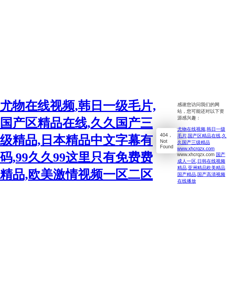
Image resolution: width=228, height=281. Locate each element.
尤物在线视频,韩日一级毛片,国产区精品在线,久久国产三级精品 (202, 135)
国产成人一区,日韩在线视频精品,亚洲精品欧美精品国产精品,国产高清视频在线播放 (201, 168)
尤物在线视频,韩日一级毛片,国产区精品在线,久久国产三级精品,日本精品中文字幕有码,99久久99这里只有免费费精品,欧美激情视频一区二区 (78, 140)
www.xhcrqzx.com (196, 148)
